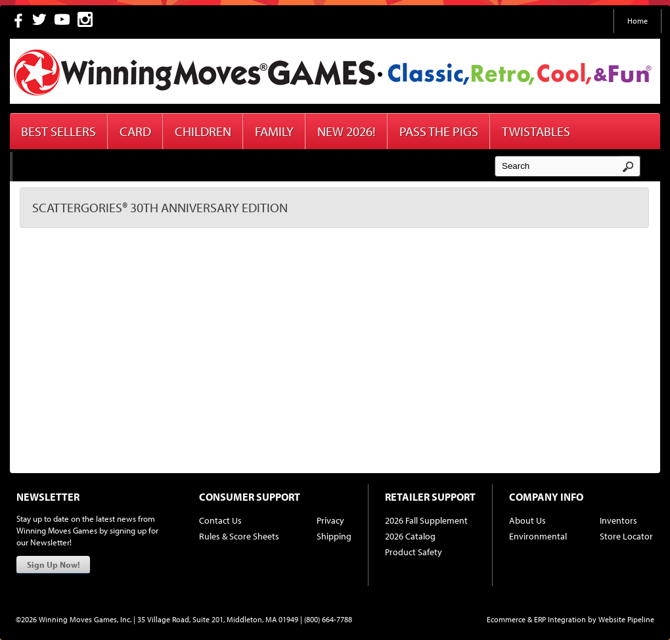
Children (203, 131)
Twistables (536, 131)
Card (135, 131)
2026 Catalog (410, 536)
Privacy (330, 520)
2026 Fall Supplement (426, 520)
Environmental (538, 536)
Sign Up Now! (53, 564)
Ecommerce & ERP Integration (536, 619)
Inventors (618, 520)
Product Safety (413, 552)
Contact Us (220, 520)
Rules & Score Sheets (239, 536)
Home (637, 21)
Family (274, 131)
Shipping (334, 536)
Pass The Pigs (438, 131)
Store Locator (626, 536)
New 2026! (346, 131)
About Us (527, 520)
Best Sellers (58, 131)
